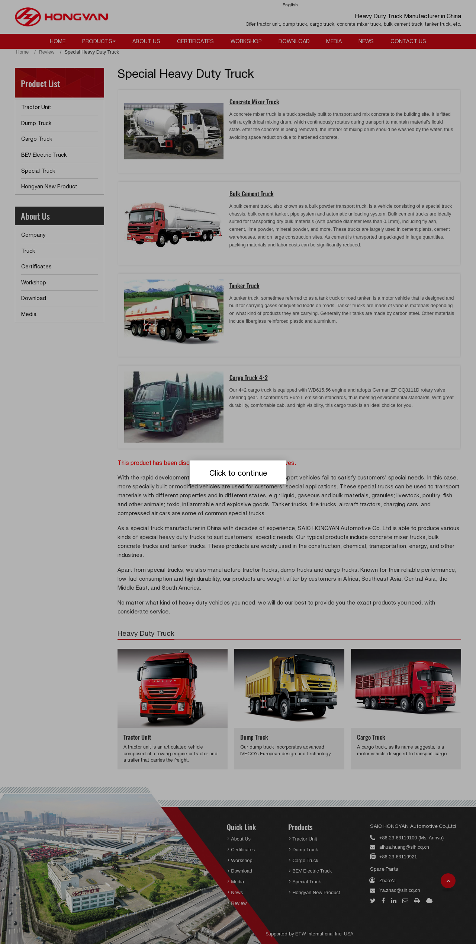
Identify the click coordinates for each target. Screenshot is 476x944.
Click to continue (238, 473)
